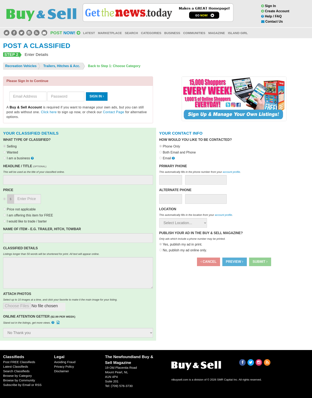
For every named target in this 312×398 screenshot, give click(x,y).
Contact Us (272, 21)
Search (131, 33)
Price (8, 190)
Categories (151, 33)
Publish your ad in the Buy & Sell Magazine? (201, 233)
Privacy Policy (64, 366)
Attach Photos (17, 294)
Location (167, 209)
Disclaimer (61, 371)
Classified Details (20, 248)
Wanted (10, 152)
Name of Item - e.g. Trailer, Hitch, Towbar (42, 229)
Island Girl (238, 33)
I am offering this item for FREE (28, 215)
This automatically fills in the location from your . (196, 214)
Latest (89, 33)
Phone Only (169, 146)
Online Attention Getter (39, 316)
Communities (194, 33)
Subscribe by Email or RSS (22, 385)
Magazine (216, 33)
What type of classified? (27, 139)
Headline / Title (24, 166)
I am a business (19, 158)
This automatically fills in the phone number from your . (200, 171)
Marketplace (110, 33)
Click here (49, 112)
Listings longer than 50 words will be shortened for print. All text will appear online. (51, 254)
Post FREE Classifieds (19, 362)
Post (65, 32)
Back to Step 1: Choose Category (114, 66)
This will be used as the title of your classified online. (34, 171)
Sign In (268, 6)
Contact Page (113, 112)
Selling (10, 146)
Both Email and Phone (177, 152)
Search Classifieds (16, 371)
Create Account (275, 11)
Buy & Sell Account (26, 107)
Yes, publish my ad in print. (180, 244)
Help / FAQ (271, 16)
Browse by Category (17, 375)
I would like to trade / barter (25, 221)
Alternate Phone (175, 190)
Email (167, 158)
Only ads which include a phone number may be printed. (192, 238)
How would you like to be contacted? (195, 139)
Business (172, 33)
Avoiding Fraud (64, 362)
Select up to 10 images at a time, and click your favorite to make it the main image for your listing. (60, 299)
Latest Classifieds (15, 366)
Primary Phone (173, 166)
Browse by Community (19, 380)
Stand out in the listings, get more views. (31, 322)
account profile (231, 171)
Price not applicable (19, 209)
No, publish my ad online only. (183, 250)
